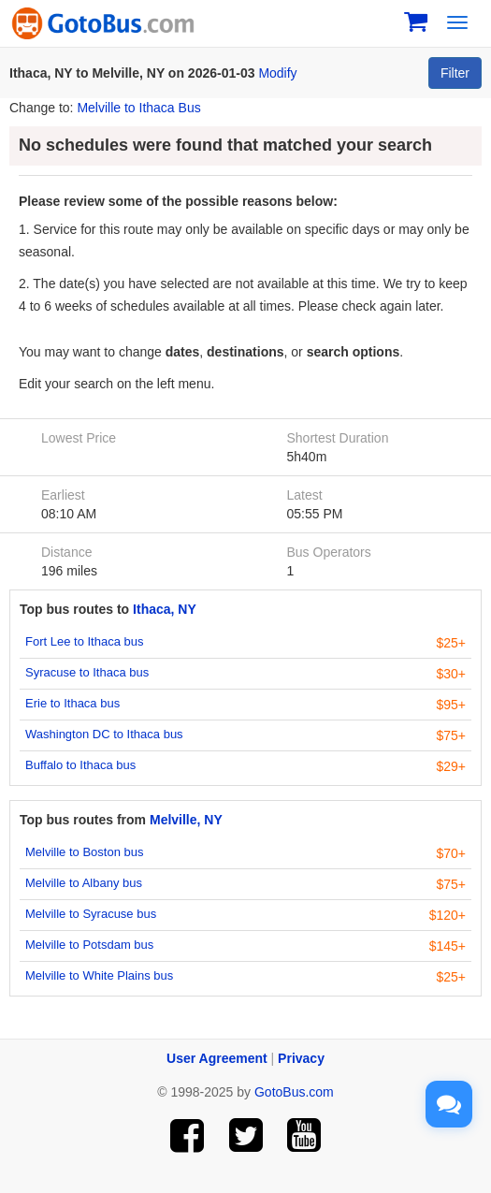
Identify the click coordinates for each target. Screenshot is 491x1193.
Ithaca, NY (164, 609)
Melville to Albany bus (83, 883)
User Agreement (216, 1058)
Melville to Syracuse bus (90, 914)
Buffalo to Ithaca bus (80, 765)
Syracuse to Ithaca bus (87, 672)
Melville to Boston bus (84, 852)
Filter (454, 72)
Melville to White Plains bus (99, 975)
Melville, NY (186, 819)
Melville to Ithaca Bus (138, 107)
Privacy (301, 1058)
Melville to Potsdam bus (89, 945)
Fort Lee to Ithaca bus (84, 641)
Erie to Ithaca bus (72, 703)
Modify (277, 72)
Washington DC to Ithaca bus (104, 734)
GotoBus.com (294, 1091)
